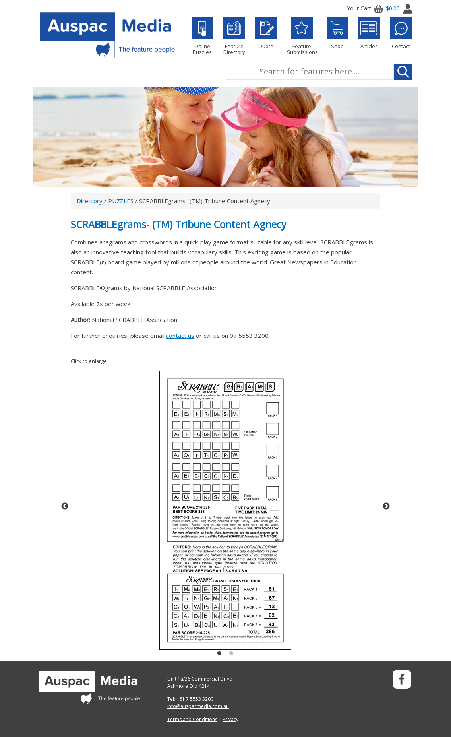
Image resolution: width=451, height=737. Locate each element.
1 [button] (219, 653)
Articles (369, 33)
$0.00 (385, 8)
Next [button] (386, 506)
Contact (401, 33)
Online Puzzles (202, 36)
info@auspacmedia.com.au (198, 706)
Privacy (230, 719)
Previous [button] (65, 506)
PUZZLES (121, 201)
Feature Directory (234, 36)
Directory (90, 201)
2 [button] (231, 653)
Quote (266, 33)
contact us (180, 335)
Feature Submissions (302, 36)
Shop (337, 33)
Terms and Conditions (192, 719)
